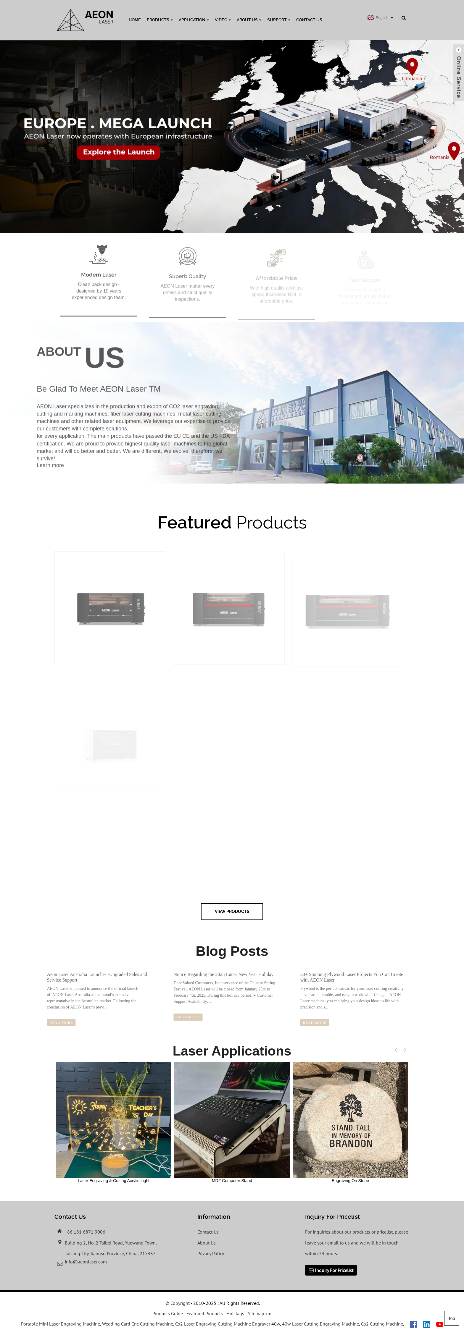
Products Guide (167, 1313)
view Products (232, 911)
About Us (249, 19)
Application (194, 19)
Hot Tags (235, 1313)
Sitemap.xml (260, 1313)
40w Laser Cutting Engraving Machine (320, 1324)
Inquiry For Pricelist (334, 1270)
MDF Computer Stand (232, 1122)
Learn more (50, 471)
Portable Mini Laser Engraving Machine (60, 1324)
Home (135, 19)
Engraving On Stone (350, 1122)
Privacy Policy (210, 1253)
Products (160, 19)
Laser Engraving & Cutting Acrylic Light (113, 1122)
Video (223, 19)
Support (278, 19)
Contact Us (309, 19)
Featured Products (204, 1313)
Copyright (179, 1303)
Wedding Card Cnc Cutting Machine (137, 1324)
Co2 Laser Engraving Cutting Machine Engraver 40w (227, 1324)
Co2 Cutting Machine (382, 1324)
